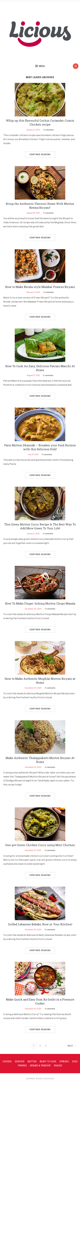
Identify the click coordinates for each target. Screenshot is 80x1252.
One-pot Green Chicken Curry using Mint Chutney (40, 845)
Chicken (7, 1061)
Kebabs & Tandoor (40, 1065)
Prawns (22, 1065)
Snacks (58, 1065)
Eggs (75, 1061)
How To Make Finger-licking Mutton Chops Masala (40, 603)
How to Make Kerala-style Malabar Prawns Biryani (40, 287)
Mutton (32, 1061)
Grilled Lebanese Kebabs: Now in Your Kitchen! (40, 924)
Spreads (64, 1061)
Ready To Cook (48, 1061)
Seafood (19, 1061)
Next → (72, 1046)
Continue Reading (40, 154)
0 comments (48, 130)
